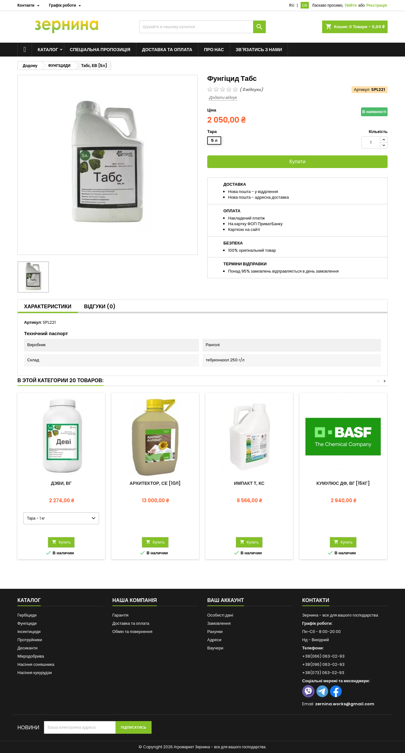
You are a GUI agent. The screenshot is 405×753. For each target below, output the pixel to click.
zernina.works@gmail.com (344, 704)
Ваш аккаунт (225, 600)
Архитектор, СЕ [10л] (155, 483)
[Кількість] (370, 142)
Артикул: (362, 90)
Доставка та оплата (167, 49)
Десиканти (27, 648)
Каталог (48, 49)
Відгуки (100, 306)
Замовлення (219, 623)
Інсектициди (28, 632)
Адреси (214, 640)
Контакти (315, 600)
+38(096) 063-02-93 (323, 664)
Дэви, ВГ (61, 483)
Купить (61, 542)
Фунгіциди (27, 623)
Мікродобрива (30, 656)
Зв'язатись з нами (259, 49)
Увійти (351, 5)
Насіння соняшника (35, 664)
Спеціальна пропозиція (100, 49)
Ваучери (215, 648)
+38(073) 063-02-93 (323, 673)
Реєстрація (376, 5)
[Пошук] (202, 27)
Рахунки (215, 632)
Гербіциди (27, 615)
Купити (297, 161)
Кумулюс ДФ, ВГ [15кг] (343, 483)
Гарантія (120, 615)
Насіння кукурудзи (34, 673)
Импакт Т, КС (249, 483)
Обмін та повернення (132, 632)
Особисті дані (220, 615)
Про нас (214, 49)
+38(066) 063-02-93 (323, 656)
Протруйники (29, 640)
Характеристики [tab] (48, 306)
